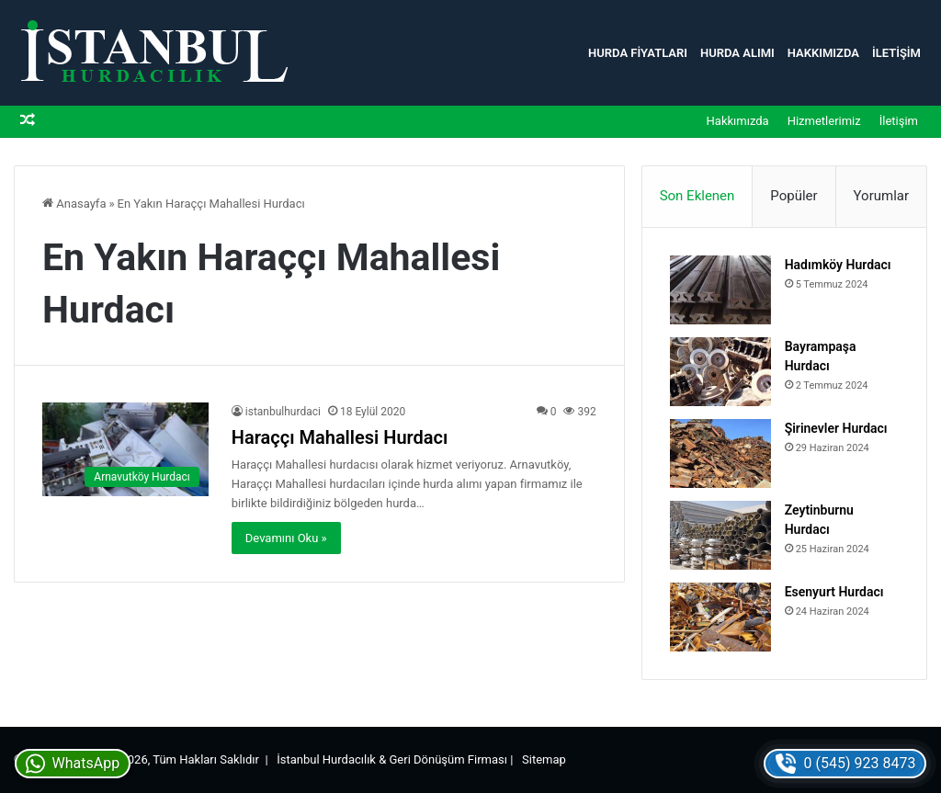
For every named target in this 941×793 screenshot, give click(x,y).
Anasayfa (74, 203)
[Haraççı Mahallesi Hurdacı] (125, 449)
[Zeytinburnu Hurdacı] (720, 535)
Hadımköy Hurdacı (838, 264)
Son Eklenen (697, 195)
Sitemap (544, 759)
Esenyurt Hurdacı (834, 591)
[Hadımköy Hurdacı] (720, 289)
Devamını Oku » (286, 538)
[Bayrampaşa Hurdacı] (720, 371)
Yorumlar (881, 195)
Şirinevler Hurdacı (836, 428)
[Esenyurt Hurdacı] (720, 617)
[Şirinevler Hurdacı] (720, 453)
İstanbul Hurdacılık (326, 759)
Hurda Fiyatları (637, 53)
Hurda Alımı (737, 53)
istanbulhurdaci (283, 411)
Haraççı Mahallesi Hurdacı (340, 437)
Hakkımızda (823, 53)
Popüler (793, 195)
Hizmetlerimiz (824, 121)
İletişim (896, 53)
